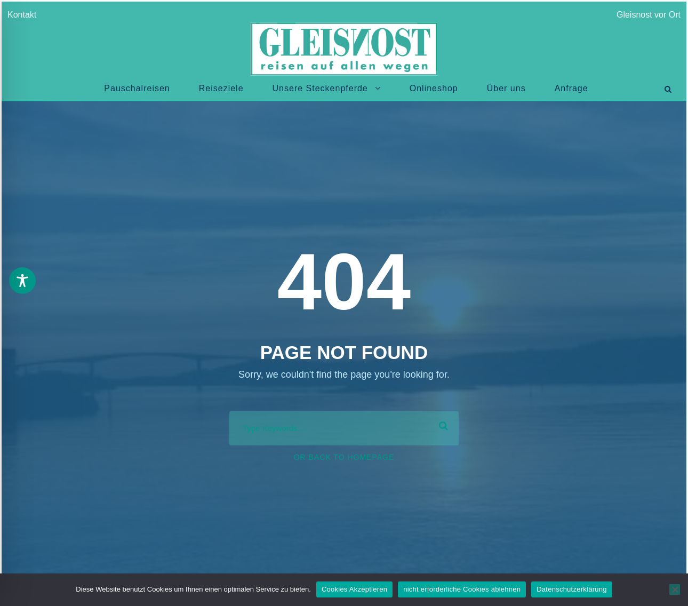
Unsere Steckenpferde (320, 88)
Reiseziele (221, 88)
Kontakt (24, 14)
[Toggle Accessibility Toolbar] (22, 280)
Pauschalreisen (137, 88)
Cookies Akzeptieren (354, 589)
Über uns (506, 88)
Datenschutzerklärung (571, 589)
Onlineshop (434, 88)
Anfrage (571, 88)
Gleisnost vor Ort (649, 14)
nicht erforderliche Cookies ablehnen (462, 589)
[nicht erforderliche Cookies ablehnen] (674, 589)
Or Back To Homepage (344, 457)
